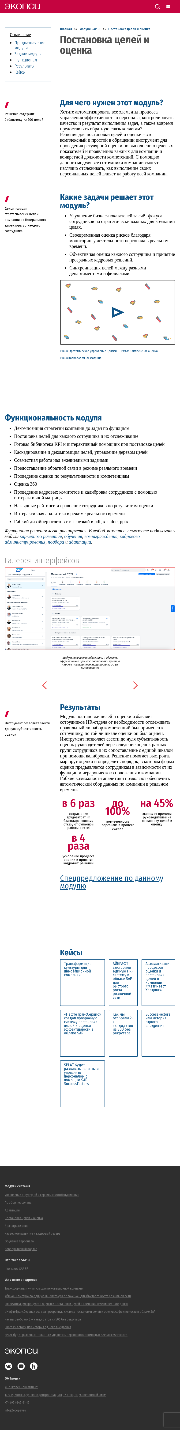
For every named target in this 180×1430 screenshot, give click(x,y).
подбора (56, 542)
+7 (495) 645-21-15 (17, 1403)
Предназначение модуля (30, 45)
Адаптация (12, 1210)
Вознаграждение (16, 1226)
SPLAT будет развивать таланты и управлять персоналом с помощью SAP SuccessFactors (81, 1074)
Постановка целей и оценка (129, 29)
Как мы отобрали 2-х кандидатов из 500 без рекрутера (123, 1024)
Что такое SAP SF (16, 1269)
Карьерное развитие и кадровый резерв (32, 1234)
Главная (66, 29)
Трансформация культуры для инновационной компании (77, 969)
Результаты (24, 66)
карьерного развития (41, 536)
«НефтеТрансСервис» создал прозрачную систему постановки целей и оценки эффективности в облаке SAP (82, 1024)
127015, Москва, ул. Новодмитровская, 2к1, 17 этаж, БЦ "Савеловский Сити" (55, 1395)
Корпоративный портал (21, 1249)
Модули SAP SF (90, 29)
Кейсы (20, 72)
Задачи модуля (28, 54)
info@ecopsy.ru (15, 1410)
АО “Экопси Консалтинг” (21, 1387)
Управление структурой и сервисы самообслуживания (42, 1195)
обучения (73, 536)
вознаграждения (100, 536)
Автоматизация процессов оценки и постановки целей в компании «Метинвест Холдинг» (158, 977)
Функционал (26, 60)
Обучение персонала (19, 1241)
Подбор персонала (18, 1203)
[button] (45, 685)
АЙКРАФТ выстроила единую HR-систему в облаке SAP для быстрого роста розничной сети (123, 980)
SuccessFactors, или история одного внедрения (158, 1020)
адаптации (80, 542)
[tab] (90, 351)
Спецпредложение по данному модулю (111, 882)
